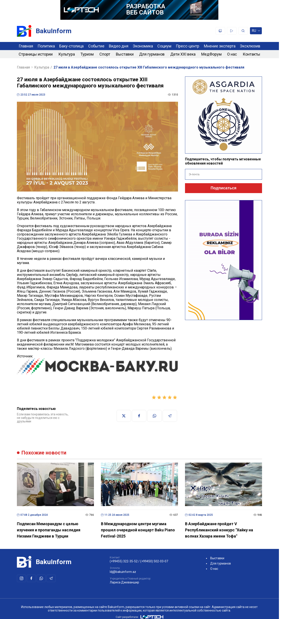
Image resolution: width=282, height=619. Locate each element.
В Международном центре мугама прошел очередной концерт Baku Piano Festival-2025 (138, 529)
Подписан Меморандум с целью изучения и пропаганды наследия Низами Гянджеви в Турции (48, 529)
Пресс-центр (187, 46)
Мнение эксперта (219, 46)
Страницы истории (36, 54)
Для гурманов (152, 54)
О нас (232, 54)
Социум (164, 46)
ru (256, 31)
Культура (66, 54)
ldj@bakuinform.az (123, 572)
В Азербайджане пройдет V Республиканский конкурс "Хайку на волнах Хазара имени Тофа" (219, 529)
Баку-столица (71, 46)
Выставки (125, 54)
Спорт (104, 54)
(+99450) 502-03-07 (154, 561)
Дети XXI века (183, 54)
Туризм (87, 54)
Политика (46, 46)
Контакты (251, 54)
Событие (96, 46)
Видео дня (118, 46)
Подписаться (224, 188)
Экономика (143, 46)
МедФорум (211, 54)
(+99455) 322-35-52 (124, 561)
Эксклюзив (250, 46)
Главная (26, 46)
